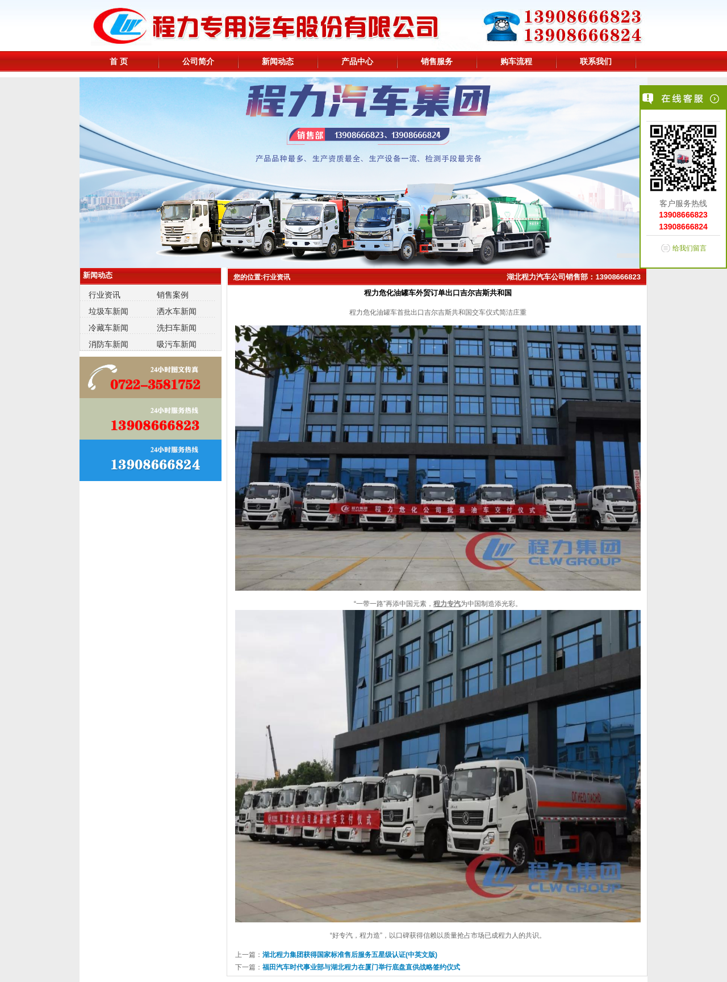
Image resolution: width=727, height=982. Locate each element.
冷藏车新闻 (108, 327)
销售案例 (173, 294)
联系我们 (596, 61)
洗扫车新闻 (177, 327)
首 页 (119, 61)
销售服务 (437, 61)
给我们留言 (689, 248)
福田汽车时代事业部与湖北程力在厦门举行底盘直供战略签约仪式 (361, 967)
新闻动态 (278, 61)
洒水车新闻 (177, 311)
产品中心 (357, 61)
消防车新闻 (108, 344)
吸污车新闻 (177, 344)
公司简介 (198, 61)
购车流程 (516, 61)
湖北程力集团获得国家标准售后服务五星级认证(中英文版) (349, 955)
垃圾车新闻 (108, 311)
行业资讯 (104, 294)
